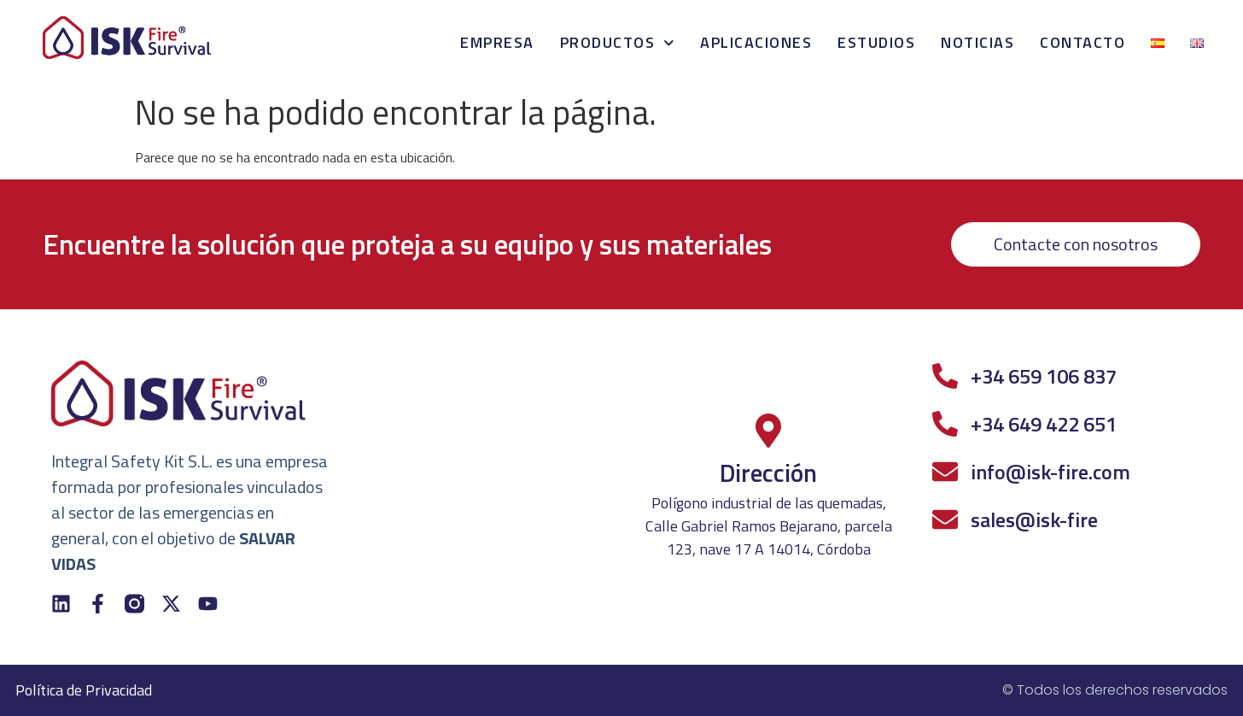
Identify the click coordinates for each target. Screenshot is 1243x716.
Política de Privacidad (83, 689)
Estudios (876, 42)
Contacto (1082, 42)
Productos (617, 43)
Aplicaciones (756, 42)
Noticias (977, 42)
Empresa (497, 42)
